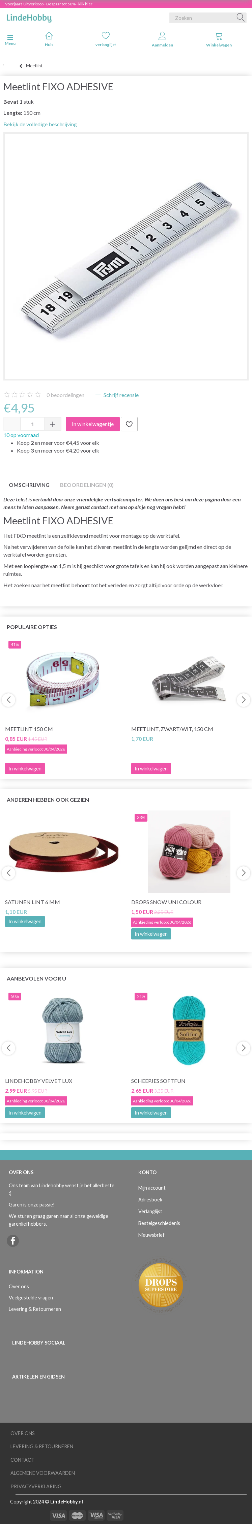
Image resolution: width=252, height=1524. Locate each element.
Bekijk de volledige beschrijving (40, 124)
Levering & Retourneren (35, 1309)
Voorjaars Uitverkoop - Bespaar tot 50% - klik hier (48, 3)
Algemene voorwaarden (42, 1473)
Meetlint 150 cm (29, 729)
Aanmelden (162, 39)
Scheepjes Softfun (158, 1081)
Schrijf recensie (121, 395)
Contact (22, 1460)
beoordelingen (65, 395)
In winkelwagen (24, 921)
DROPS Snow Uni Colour (166, 902)
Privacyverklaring (35, 1486)
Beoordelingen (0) (87, 485)
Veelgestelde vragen (31, 1297)
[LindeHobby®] (29, 16)
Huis (49, 39)
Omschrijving (29, 485)
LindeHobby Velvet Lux (38, 1081)
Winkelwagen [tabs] (219, 39)
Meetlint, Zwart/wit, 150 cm (172, 729)
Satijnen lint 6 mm (32, 902)
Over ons (19, 1286)
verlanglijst (105, 39)
